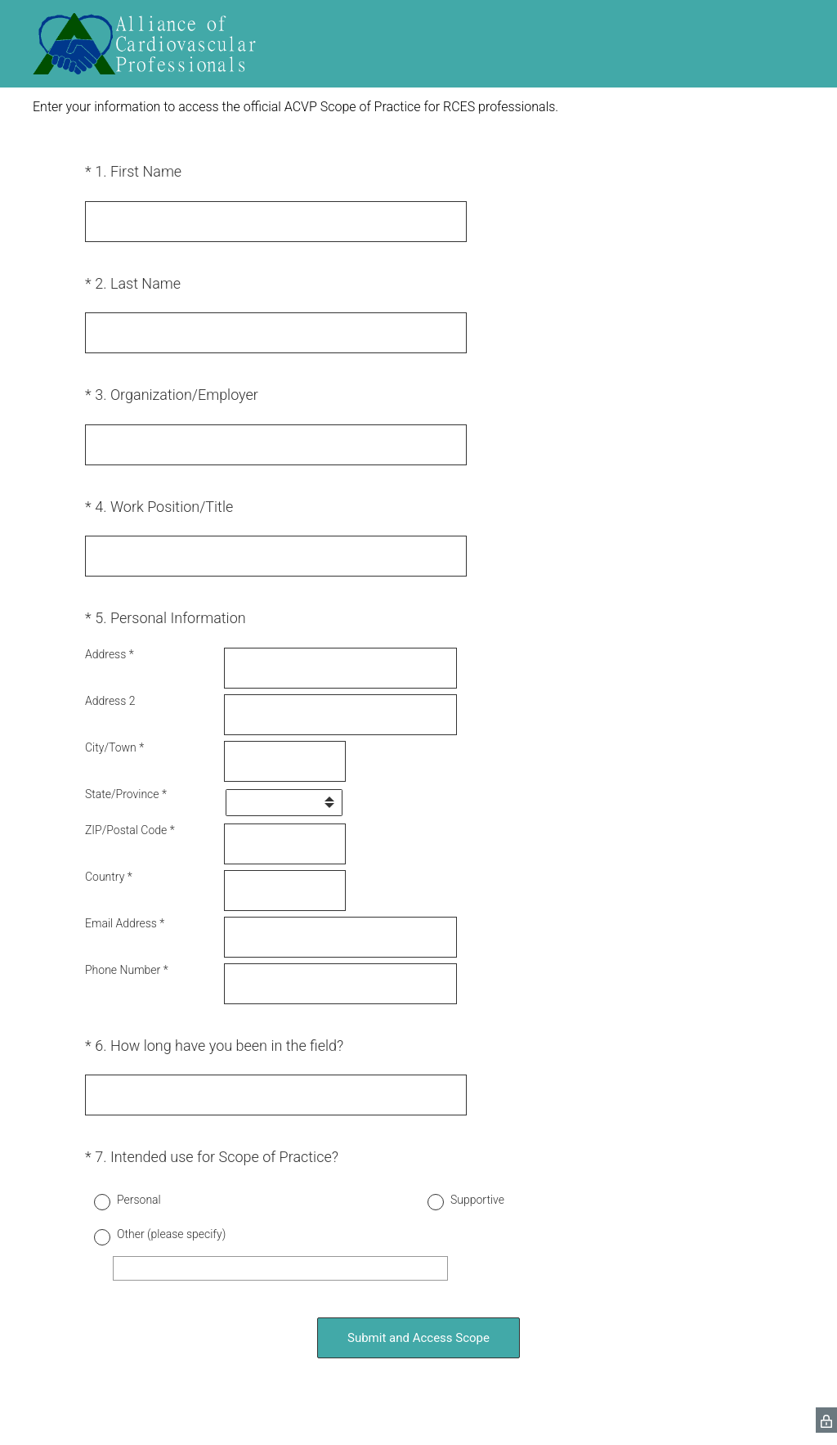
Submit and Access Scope (418, 1338)
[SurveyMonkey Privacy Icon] (826, 1420)
